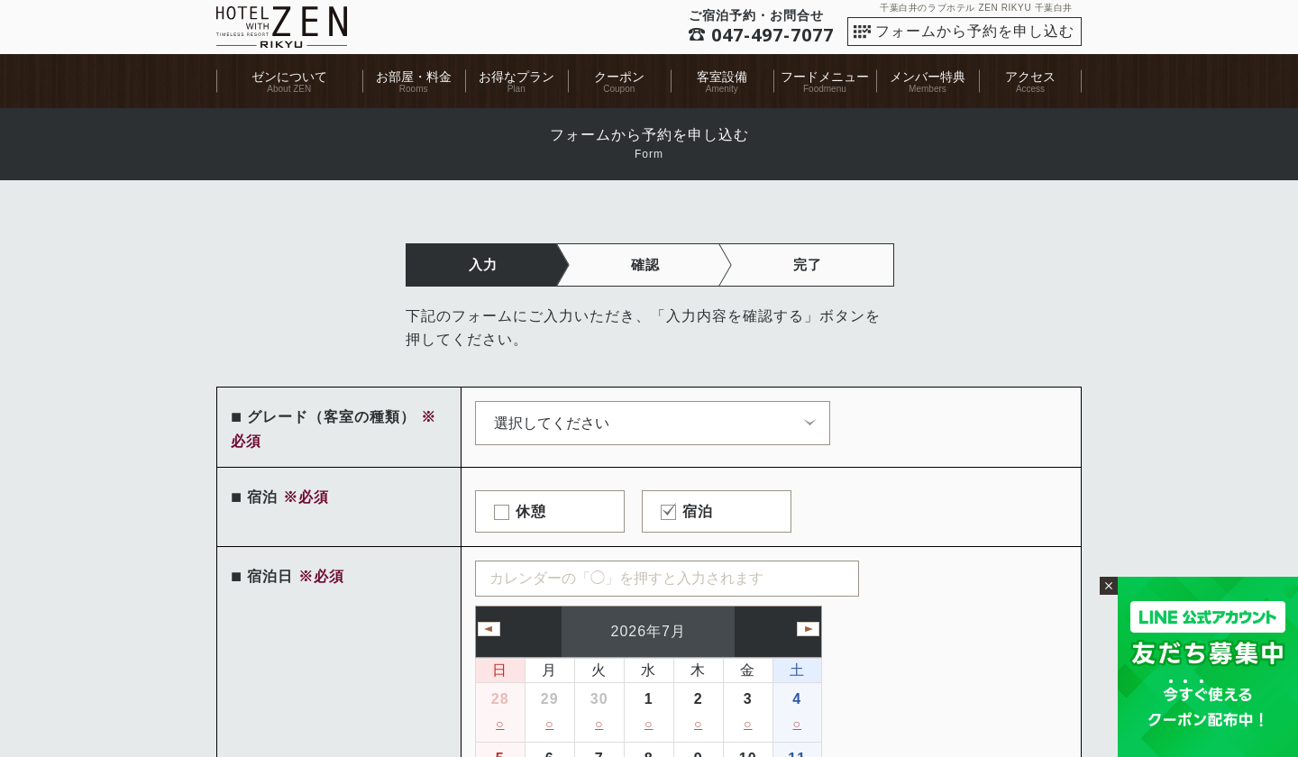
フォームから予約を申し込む (974, 31)
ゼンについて (289, 76)
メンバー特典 (927, 76)
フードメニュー (825, 76)
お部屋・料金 (414, 76)
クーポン (619, 76)
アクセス (1030, 76)
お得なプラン (516, 76)
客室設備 (722, 76)
